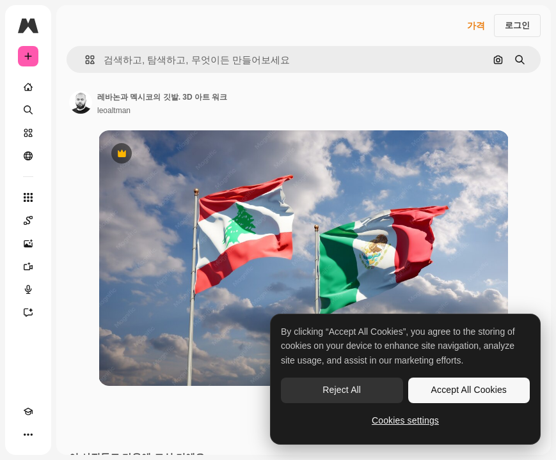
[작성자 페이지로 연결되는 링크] (80, 102)
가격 (476, 25)
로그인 (517, 25)
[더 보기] (28, 434)
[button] (84, 60)
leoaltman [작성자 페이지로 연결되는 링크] (114, 110)
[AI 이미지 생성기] (28, 243)
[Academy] (28, 411)
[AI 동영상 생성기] (28, 266)
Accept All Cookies (469, 390)
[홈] (28, 87)
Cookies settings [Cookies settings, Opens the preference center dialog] (405, 420)
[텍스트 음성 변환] (28, 289)
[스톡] (28, 133)
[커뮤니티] (28, 156)
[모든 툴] (28, 197)
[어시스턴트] (28, 312)
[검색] (28, 110)
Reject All (341, 390)
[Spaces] (28, 220)
